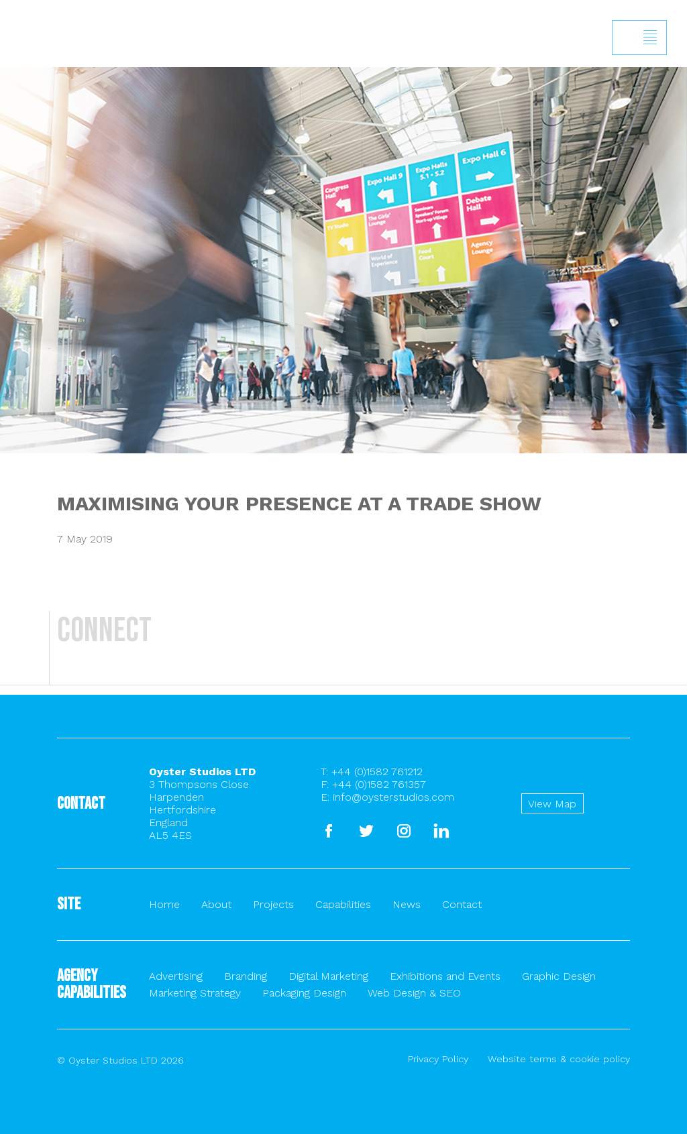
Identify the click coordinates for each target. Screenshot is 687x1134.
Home (164, 904)
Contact (462, 904)
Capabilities (343, 904)
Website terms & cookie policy (559, 1059)
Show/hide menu (650, 37)
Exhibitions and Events (445, 976)
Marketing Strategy (195, 992)
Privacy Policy (438, 1059)
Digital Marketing (328, 976)
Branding (245, 976)
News (406, 904)
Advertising (176, 976)
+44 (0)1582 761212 (377, 771)
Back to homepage (18, 68)
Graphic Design (559, 976)
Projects (273, 904)
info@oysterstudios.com (393, 797)
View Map (552, 803)
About (216, 904)
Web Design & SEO (414, 992)
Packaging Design (304, 992)
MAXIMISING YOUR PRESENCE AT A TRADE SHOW (299, 503)
